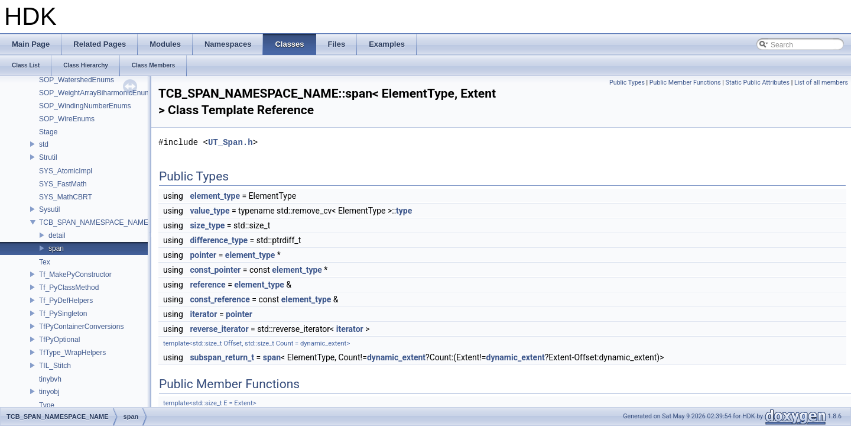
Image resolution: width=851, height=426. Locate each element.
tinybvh (50, 379)
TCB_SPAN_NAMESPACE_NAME (93, 222)
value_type (209, 210)
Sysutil (49, 209)
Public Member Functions (685, 82)
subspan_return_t (222, 357)
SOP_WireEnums (67, 119)
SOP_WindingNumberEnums (85, 106)
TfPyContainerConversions (81, 326)
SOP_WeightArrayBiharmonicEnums (96, 93)
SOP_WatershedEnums (76, 80)
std (43, 144)
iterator (203, 314)
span (56, 248)
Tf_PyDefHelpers (66, 300)
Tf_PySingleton (63, 313)
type (404, 210)
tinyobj (49, 392)
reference (207, 284)
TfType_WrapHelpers (72, 352)
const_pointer (215, 270)
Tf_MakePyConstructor (75, 274)
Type (46, 405)
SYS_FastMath (63, 184)
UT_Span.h (230, 142)
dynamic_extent (396, 357)
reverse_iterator (219, 329)
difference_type (219, 240)
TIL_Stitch (55, 366)
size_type (207, 225)
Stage (48, 132)
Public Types (627, 82)
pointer (203, 255)
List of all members (821, 82)
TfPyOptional (59, 339)
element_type (215, 196)
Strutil (48, 157)
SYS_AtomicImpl (65, 171)
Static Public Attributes (758, 82)
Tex (44, 262)
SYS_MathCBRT (65, 197)
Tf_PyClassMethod (69, 287)
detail (57, 235)
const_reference (219, 299)
